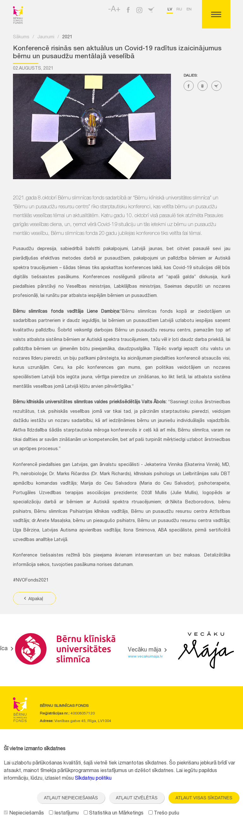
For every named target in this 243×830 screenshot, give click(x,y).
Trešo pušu (164, 813)
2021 (67, 37)
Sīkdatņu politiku (93, 778)
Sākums (21, 37)
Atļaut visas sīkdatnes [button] (203, 797)
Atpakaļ (33, 598)
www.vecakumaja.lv (145, 656)
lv (169, 9)
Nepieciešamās (24, 813)
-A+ (114, 10)
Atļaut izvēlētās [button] (137, 797)
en (188, 9)
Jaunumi (45, 37)
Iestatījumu (64, 813)
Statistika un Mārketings (113, 813)
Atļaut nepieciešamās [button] (71, 797)
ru (179, 9)
